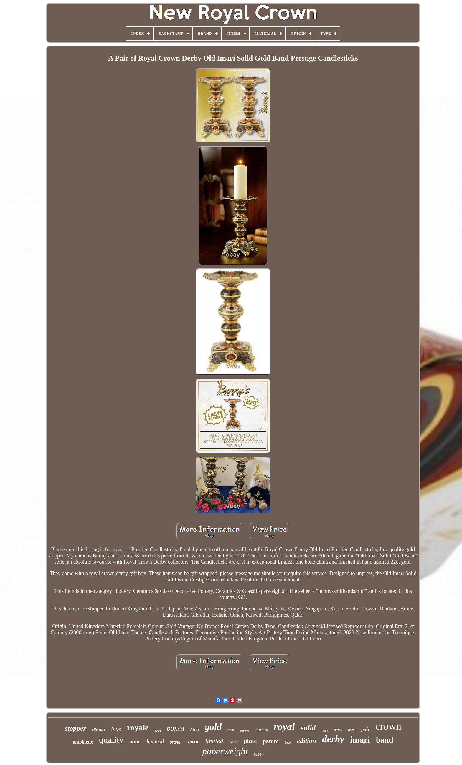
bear (288, 742)
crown (388, 726)
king (194, 729)
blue (116, 729)
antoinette (83, 741)
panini (270, 741)
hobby (259, 754)
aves (351, 730)
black (338, 730)
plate (250, 740)
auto (134, 741)
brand (175, 742)
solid (308, 727)
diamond (154, 741)
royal (284, 726)
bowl (158, 730)
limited (214, 740)
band (384, 740)
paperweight (225, 751)
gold (213, 726)
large (324, 730)
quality (111, 739)
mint (230, 730)
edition (306, 740)
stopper (75, 728)
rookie (192, 741)
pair (365, 729)
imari (360, 739)
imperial (245, 730)
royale (138, 727)
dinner (98, 729)
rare (233, 741)
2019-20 (262, 730)
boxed (175, 728)
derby (333, 739)
